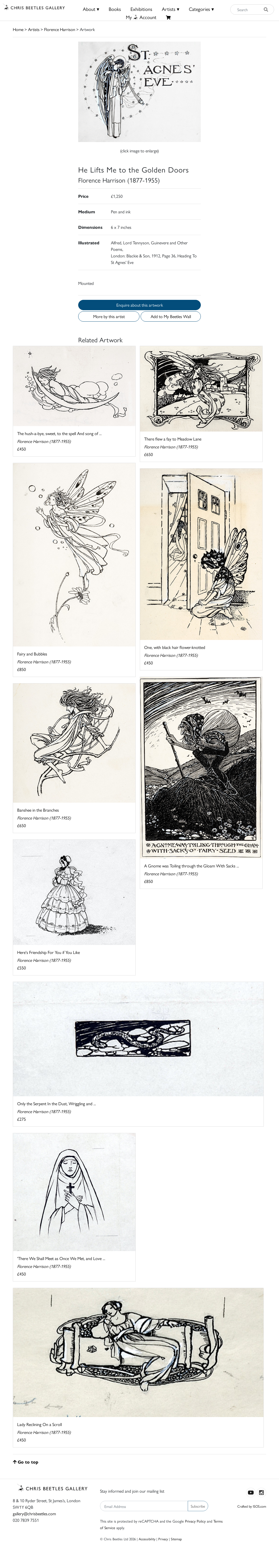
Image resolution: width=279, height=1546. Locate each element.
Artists (34, 29)
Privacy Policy (195, 1521)
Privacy (163, 1538)
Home (18, 29)
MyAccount (141, 17)
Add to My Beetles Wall (171, 316)
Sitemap (176, 1538)
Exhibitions (141, 8)
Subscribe (198, 1506)
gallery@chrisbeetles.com (34, 1513)
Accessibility (147, 1538)
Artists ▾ (170, 8)
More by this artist (109, 316)
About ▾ (91, 8)
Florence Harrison (59, 29)
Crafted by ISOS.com (251, 1506)
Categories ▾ (201, 8)
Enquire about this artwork (139, 305)
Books (115, 8)
